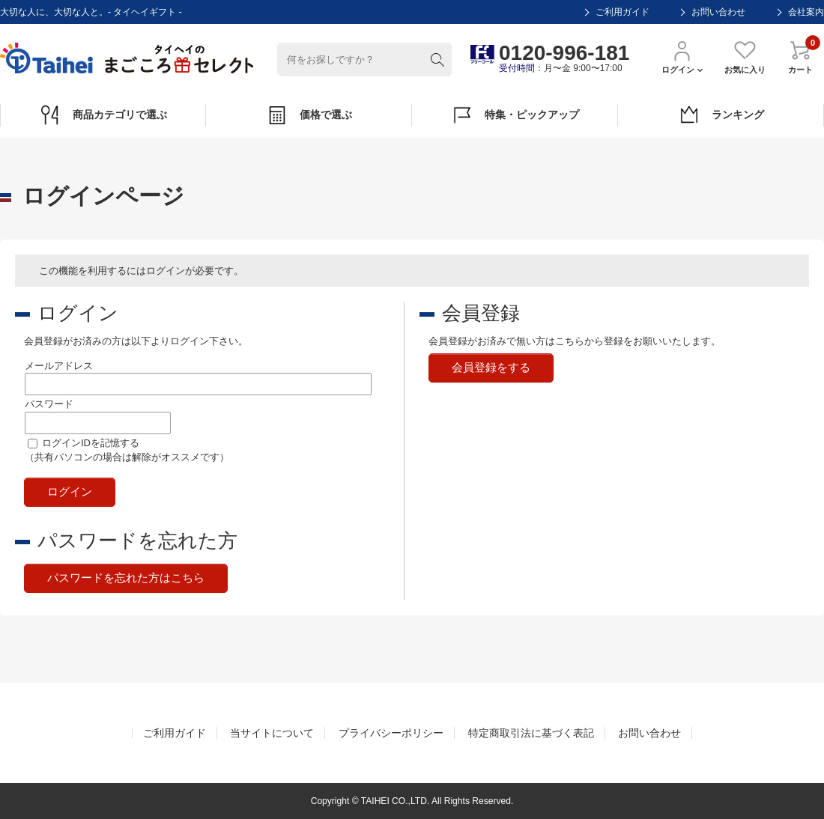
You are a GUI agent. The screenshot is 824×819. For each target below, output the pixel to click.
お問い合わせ (718, 12)
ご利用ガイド (622, 12)
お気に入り (745, 56)
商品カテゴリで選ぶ (103, 115)
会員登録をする (491, 367)
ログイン (681, 56)
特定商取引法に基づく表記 (531, 733)
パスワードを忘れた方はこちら (126, 577)
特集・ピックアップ (515, 115)
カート (800, 56)
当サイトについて (272, 733)
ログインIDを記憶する (90, 442)
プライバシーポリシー (391, 733)
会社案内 (806, 12)
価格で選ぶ (309, 115)
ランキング (721, 115)
